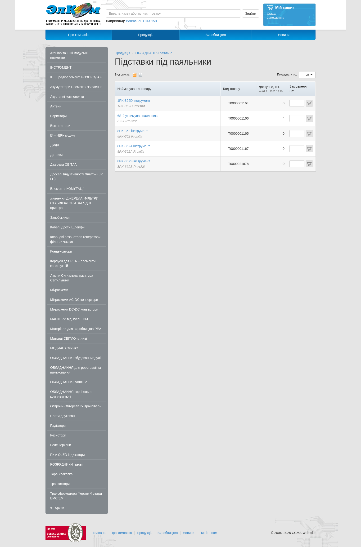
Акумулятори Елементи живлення (76, 87)
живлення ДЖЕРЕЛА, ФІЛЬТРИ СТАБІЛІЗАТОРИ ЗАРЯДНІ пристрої (74, 203)
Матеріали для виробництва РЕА (75, 329)
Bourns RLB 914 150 (141, 21)
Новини (283, 35)
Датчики (56, 155)
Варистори (58, 116)
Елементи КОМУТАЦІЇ (67, 189)
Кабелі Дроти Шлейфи (67, 227)
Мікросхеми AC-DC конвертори (74, 300)
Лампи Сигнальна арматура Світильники (71, 278)
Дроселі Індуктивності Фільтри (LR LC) (76, 176)
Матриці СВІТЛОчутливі (68, 338)
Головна (99, 533)
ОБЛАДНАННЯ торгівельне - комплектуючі (72, 394)
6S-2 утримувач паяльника (137, 116)
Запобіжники (60, 217)
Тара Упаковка (61, 474)
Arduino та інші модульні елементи (68, 55)
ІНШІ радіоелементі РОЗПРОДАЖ (76, 77)
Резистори (58, 435)
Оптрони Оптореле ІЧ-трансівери (75, 406)
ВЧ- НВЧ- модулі (63, 135)
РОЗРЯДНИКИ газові (66, 464)
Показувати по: (287, 74)
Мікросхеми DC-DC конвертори (74, 309)
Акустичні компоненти (67, 96)
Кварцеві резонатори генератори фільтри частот (75, 239)
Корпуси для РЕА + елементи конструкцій (72, 263)
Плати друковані (63, 416)
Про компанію (78, 35)
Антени (55, 106)
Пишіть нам (208, 533)
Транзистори (60, 484)
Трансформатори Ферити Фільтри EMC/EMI (76, 496)
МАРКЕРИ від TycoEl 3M (69, 319)
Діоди (54, 145)
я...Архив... (58, 508)
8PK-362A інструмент (133, 146)
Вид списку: (122, 74)
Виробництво (216, 35)
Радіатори (58, 425)
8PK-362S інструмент (133, 161)
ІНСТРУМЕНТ (61, 67)
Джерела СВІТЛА (63, 164)
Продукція (145, 35)
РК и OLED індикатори (67, 455)
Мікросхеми (59, 290)
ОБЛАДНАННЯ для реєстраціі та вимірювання (75, 370)
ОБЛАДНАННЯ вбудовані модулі (75, 358)
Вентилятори (60, 126)
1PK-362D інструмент (133, 100)
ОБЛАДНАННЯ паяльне (68, 382)
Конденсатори (61, 251)
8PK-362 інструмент (132, 131)
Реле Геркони (60, 445)
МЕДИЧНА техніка (64, 348)
